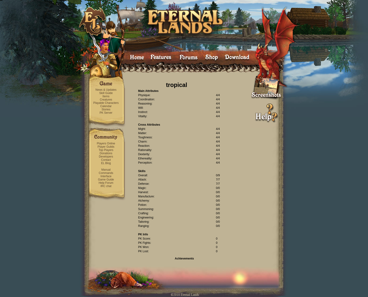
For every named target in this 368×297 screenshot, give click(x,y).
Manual (106, 169)
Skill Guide (106, 93)
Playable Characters (106, 103)
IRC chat (105, 186)
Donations (106, 153)
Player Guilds (106, 146)
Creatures (106, 99)
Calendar (106, 106)
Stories (106, 109)
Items (106, 96)
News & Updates (106, 89)
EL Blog (106, 163)
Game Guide (106, 179)
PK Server (106, 112)
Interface (105, 176)
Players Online (106, 143)
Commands (106, 173)
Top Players (106, 150)
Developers (106, 156)
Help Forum (106, 182)
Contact (106, 160)
